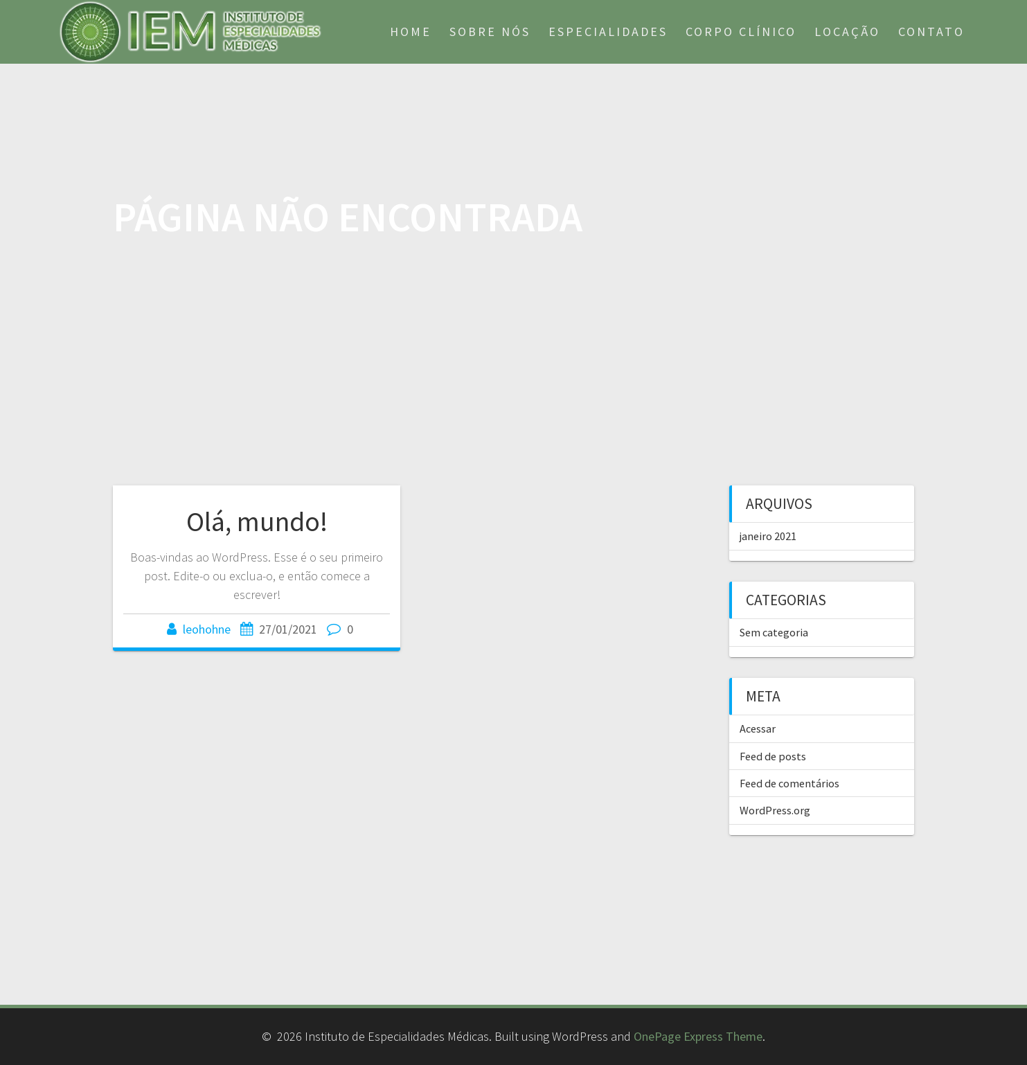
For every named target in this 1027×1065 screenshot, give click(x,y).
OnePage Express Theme (698, 1036)
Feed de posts (773, 756)
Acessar (758, 728)
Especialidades (608, 31)
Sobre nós (489, 31)
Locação (847, 31)
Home (410, 31)
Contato (931, 31)
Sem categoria (774, 632)
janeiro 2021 (768, 536)
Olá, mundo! (257, 521)
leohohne (207, 629)
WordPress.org (775, 810)
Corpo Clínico (741, 31)
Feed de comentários (789, 783)
